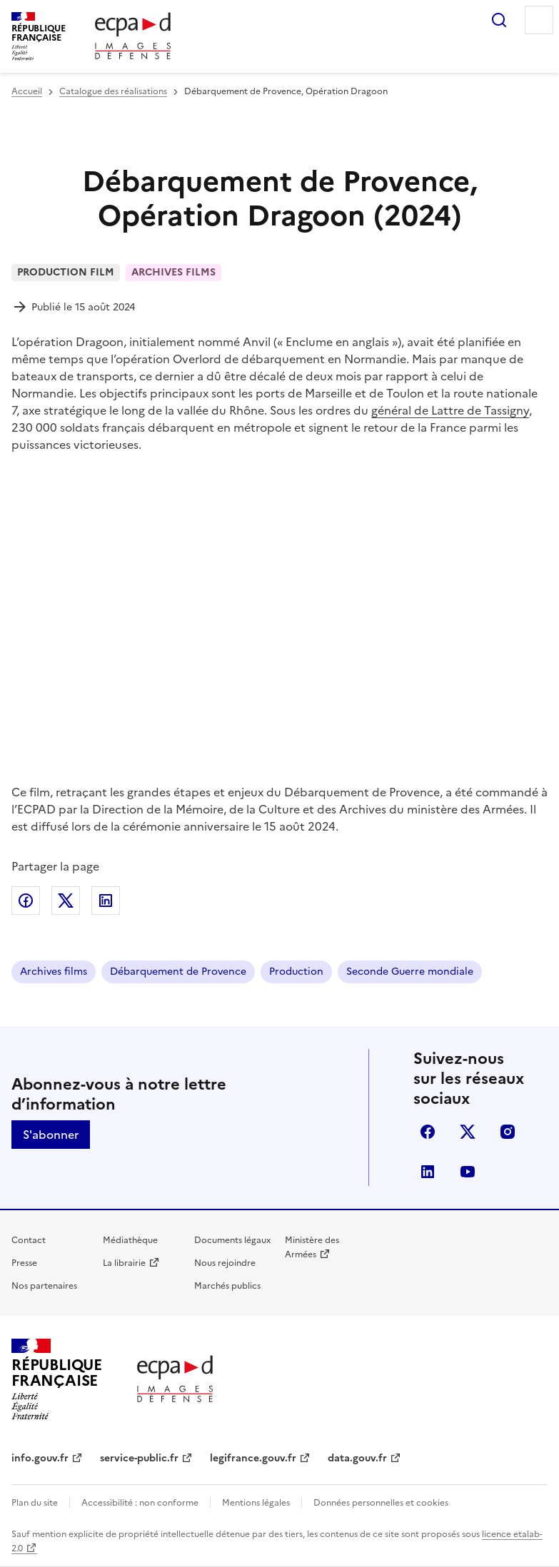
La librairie (124, 1263)
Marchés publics (227, 1285)
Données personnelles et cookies (380, 1502)
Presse (24, 1263)
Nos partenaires (44, 1285)
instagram (507, 1131)
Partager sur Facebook (25, 900)
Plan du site (34, 1502)
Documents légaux (232, 1240)
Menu (539, 20)
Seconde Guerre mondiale (409, 971)
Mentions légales (256, 1502)
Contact (28, 1240)
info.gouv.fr (40, 1458)
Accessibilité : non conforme (139, 1502)
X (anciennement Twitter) (467, 1131)
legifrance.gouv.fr (253, 1458)
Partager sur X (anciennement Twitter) (65, 900)
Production (296, 971)
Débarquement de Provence (178, 971)
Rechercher (499, 20)
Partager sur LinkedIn (105, 900)
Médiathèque (130, 1240)
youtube (467, 1171)
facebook (427, 1131)
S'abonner (51, 1134)
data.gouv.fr (357, 1458)
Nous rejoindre (225, 1263)
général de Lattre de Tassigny (450, 410)
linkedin (427, 1171)
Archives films (53, 971)
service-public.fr (139, 1458)
